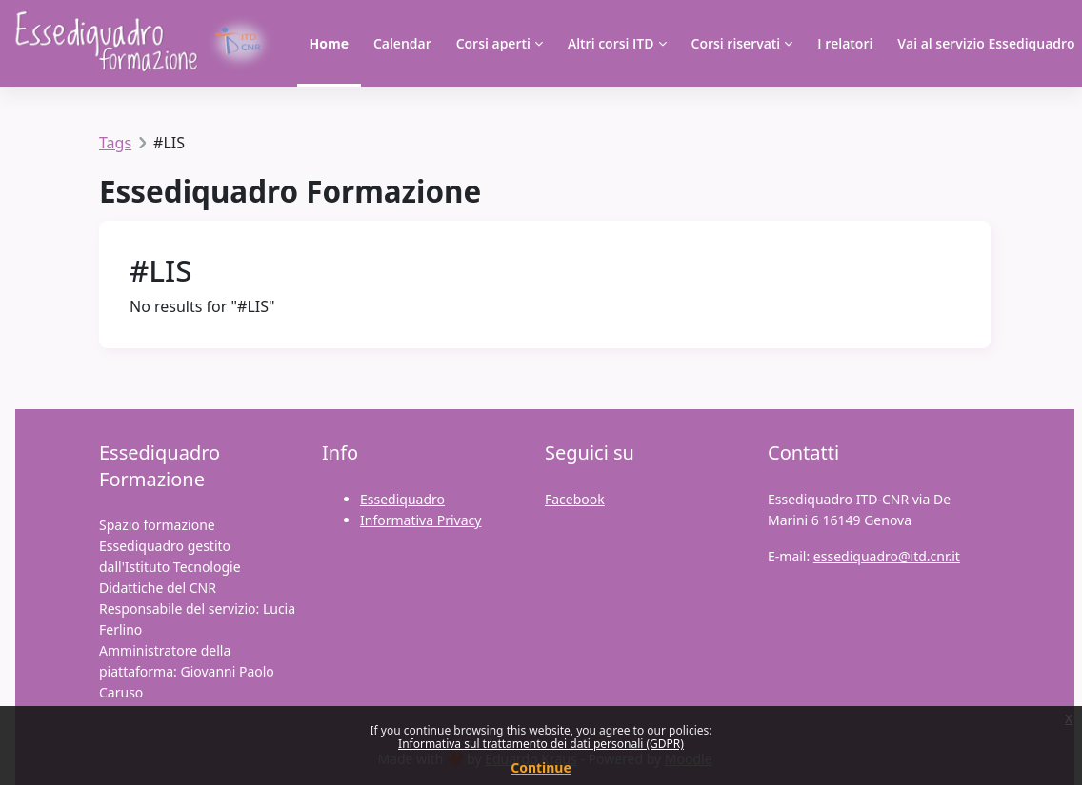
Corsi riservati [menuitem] (736, 43)
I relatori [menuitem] (844, 43)
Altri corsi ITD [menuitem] (611, 43)
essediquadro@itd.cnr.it (886, 556)
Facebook (575, 499)
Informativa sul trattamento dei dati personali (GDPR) (541, 744)
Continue (541, 767)
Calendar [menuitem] (402, 43)
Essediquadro (402, 499)
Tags (115, 142)
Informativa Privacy (420, 520)
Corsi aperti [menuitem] (493, 43)
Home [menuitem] (329, 43)
